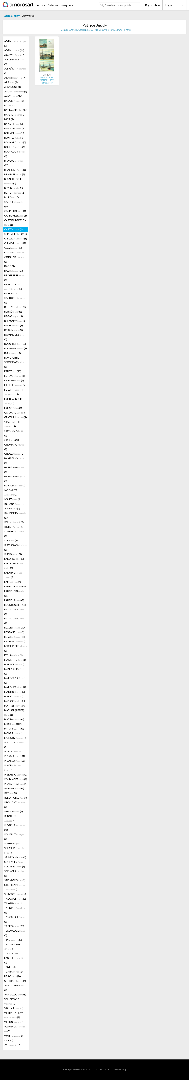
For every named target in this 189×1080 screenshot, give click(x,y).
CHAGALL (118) (15, 233)
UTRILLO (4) (15, 980)
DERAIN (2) (13, 330)
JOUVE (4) (12, 508)
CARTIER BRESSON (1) (15, 222)
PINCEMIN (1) (13, 767)
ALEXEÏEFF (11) (15, 71)
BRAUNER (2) (14, 174)
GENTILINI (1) (15, 417)
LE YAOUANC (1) (14, 611)
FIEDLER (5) (14, 385)
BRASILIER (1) (15, 169)
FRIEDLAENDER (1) (13, 401)
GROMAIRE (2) (14, 447)
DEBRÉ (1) (13, 311)
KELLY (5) (14, 522)
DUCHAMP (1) (15, 348)
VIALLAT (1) (14, 1008)
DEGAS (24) (13, 316)
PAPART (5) (12, 751)
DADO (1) (9, 266)
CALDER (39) (14, 204)
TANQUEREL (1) (14, 919)
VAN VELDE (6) (15, 994)
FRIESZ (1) (13, 407)
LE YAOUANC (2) (14, 621)
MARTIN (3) (14, 691)
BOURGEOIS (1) (14, 154)
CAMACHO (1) (15, 210)
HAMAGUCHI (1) (14, 460)
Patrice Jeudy (11, 15)
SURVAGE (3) (15, 894)
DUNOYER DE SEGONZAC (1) (14, 362)
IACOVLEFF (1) (10, 492)
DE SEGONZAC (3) (13, 286)
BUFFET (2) (14, 192)
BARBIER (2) (14, 114)
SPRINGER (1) (15, 873)
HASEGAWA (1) (14, 469)
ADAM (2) (15, 43)
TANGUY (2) (13, 903)
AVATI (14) (13, 96)
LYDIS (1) (13, 655)
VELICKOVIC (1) (11, 1001)
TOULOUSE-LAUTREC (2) (14, 958)
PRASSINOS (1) (15, 783)
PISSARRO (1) (15, 774)
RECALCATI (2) (14, 804)
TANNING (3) (14, 910)
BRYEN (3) (13, 188)
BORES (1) (14, 146)
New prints (67, 5)
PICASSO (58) (14, 760)
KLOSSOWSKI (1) (15, 547)
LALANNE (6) (14, 575)
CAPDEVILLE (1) (15, 215)
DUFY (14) (12, 353)
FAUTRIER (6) (14, 380)
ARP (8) (11, 82)
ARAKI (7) (15, 77)
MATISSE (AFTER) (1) (14, 712)
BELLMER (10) (14, 133)
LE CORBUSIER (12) (15, 604)
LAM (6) (12, 581)
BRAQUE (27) (13, 163)
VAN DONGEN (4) (15, 988)
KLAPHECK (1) (14, 533)
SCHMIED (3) (14, 850)
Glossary (117, 1069)
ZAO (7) (12, 1045)
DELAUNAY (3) (15, 320)
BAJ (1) (11, 105)
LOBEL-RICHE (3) (15, 648)
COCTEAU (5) (14, 252)
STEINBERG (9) (14, 880)
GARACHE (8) (15, 412)
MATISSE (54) (14, 705)
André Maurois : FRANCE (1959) (46, 78)
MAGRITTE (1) (15, 659)
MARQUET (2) (15, 687)
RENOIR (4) (12, 818)
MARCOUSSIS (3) (15, 680)
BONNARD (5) (15, 142)
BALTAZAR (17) (15, 110)
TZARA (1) (13, 971)
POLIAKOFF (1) (15, 779)
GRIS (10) (11, 440)
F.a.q (124, 1069)
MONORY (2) (15, 737)
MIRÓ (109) (13, 723)
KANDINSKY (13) (15, 515)
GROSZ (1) (13, 453)
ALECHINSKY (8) (15, 62)
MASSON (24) (15, 701)
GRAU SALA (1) (14, 433)
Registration (152, 5)
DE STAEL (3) (15, 307)
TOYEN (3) (10, 966)
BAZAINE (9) (13, 123)
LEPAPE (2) (14, 636)
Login (168, 5)
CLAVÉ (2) (13, 247)
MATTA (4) (14, 719)
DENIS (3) (13, 325)
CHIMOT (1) (15, 243)
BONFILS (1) (14, 137)
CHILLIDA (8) (15, 238)
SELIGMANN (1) (15, 857)
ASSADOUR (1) (12, 86)
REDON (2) (13, 811)
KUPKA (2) (13, 554)
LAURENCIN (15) (14, 593)
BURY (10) (11, 197)
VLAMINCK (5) (14, 1029)
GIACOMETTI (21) (12, 424)
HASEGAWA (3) (14, 478)
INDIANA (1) (14, 503)
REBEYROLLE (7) (15, 797)
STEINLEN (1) (14, 887)
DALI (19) (13, 270)
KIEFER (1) (13, 526)
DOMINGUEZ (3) (14, 337)
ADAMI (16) (14, 50)
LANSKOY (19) (15, 586)
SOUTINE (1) (14, 866)
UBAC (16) (12, 976)
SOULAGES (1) (15, 861)
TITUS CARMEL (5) (13, 946)
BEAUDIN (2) (14, 128)
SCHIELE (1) (13, 843)
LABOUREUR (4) (14, 565)
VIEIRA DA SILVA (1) (13, 1015)
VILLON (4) (14, 1021)
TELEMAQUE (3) (14, 933)
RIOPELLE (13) (14, 827)
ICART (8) (12, 499)
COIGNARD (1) (14, 259)
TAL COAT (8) (15, 898)
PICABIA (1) (14, 756)
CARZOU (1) (13, 229)
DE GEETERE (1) (14, 277)
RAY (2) (10, 793)
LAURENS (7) (14, 600)
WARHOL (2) (13, 1035)
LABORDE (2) (14, 558)
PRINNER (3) (14, 788)
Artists (41, 5)
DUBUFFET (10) (15, 343)
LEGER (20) (14, 627)
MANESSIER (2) (14, 671)
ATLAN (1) (15, 91)
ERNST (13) (12, 371)
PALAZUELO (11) (13, 744)
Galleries (53, 5)
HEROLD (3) (14, 485)
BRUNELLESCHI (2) (13, 181)
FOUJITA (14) (13, 392)
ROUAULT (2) (14, 836)
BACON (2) (14, 100)
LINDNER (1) (14, 641)
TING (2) (13, 939)
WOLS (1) (9, 1040)
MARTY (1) (14, 696)
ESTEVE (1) (14, 375)
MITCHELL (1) (14, 728)
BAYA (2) (9, 119)
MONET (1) (13, 733)
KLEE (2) (11, 540)
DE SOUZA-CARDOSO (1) (14, 298)
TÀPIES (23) (14, 926)
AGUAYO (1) (14, 54)
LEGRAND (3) (14, 632)
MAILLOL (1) (15, 664)
